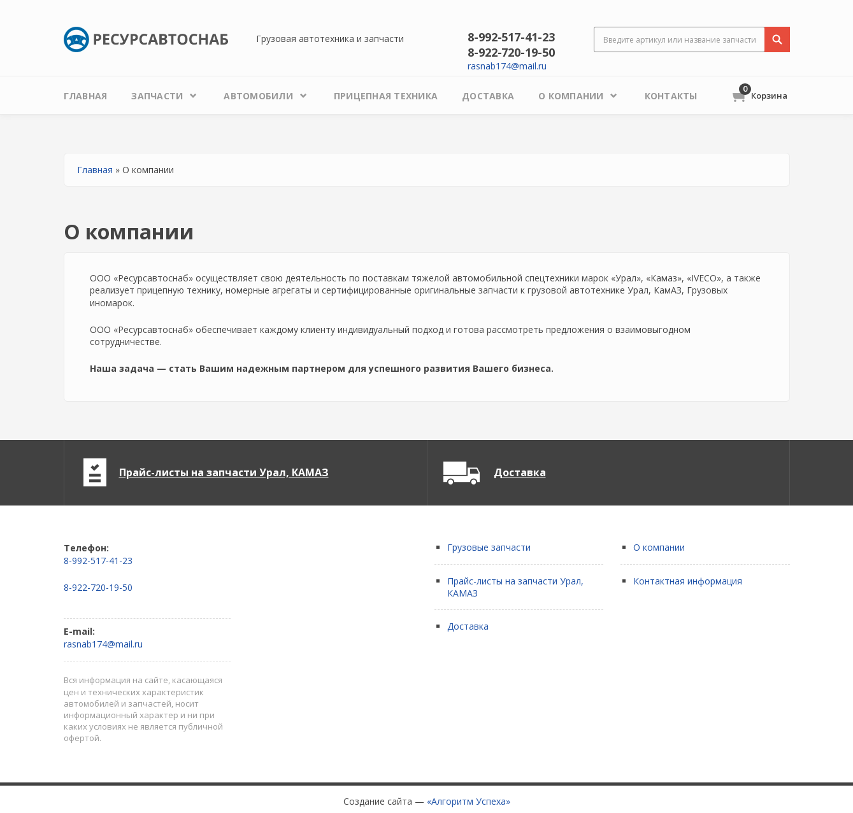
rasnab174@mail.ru (507, 66)
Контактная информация (687, 581)
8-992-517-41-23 (511, 37)
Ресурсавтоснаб (146, 39)
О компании (659, 547)
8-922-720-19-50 (511, 52)
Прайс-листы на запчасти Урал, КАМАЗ (224, 472)
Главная (95, 170)
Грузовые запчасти (489, 547)
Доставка (520, 472)
